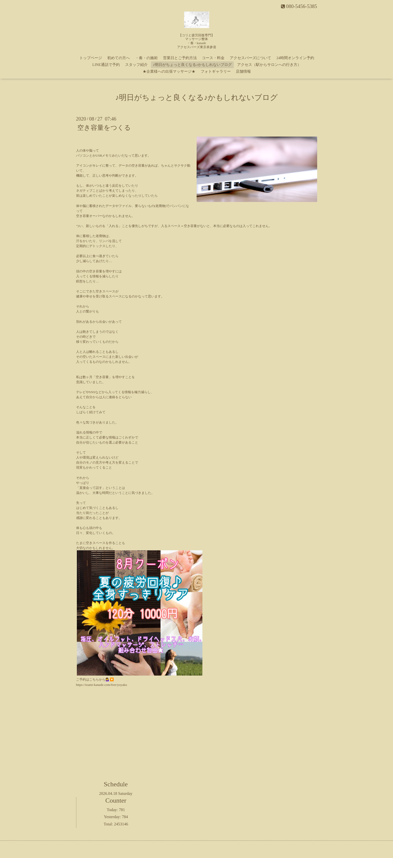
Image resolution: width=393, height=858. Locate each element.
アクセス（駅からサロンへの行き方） (269, 65)
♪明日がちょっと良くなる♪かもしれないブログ (192, 65)
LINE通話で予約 (106, 65)
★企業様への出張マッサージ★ (169, 71)
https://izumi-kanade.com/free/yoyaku (101, 685)
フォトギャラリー (216, 71)
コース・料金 (213, 58)
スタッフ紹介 (136, 65)
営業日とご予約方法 (180, 58)
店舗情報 (243, 71)
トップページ (90, 58)
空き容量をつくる (104, 127)
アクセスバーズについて (250, 58)
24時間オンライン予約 (295, 58)
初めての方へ (118, 58)
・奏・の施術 (146, 58)
